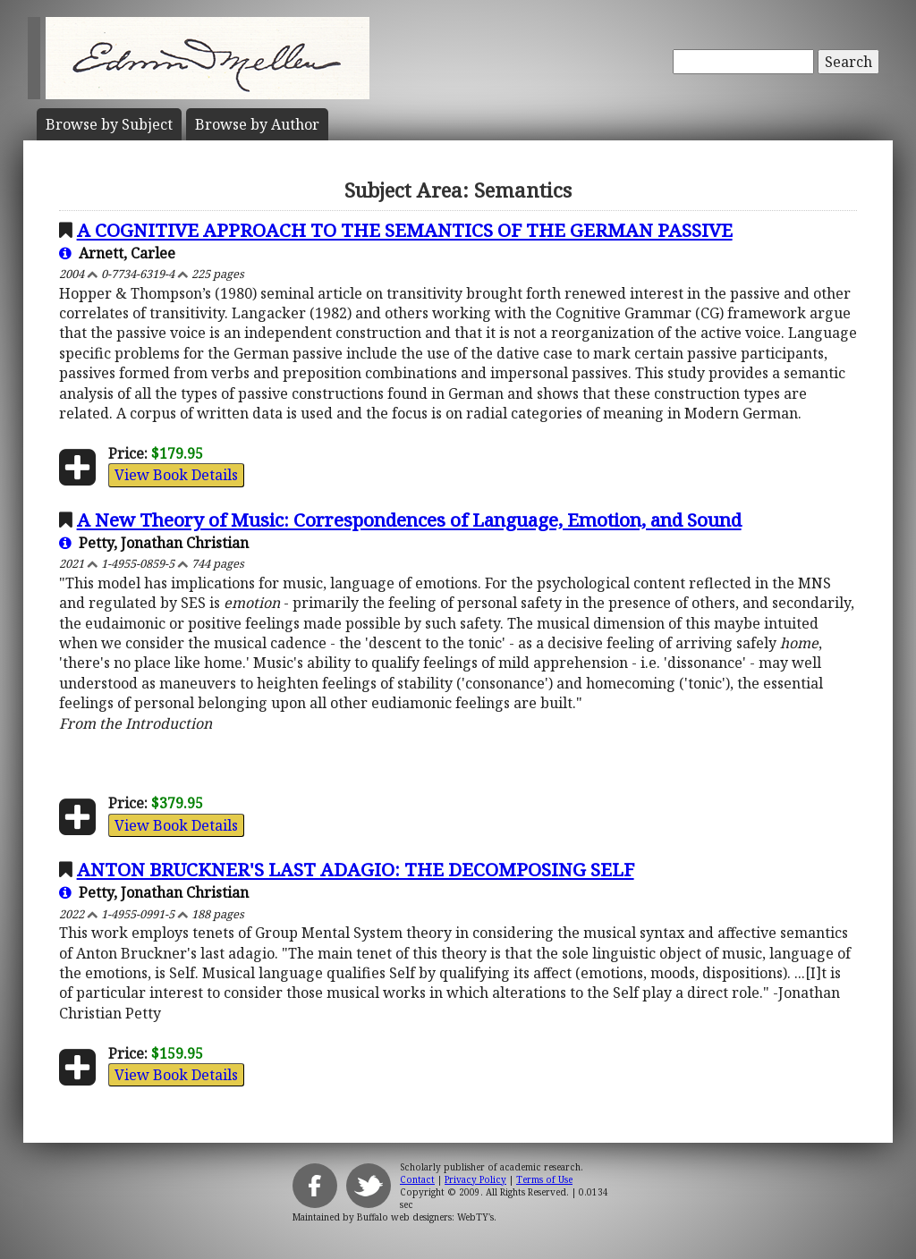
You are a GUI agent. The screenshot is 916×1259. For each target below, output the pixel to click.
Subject (109, 124)
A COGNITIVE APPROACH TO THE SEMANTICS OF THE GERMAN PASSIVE (405, 229)
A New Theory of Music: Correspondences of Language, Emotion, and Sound (409, 519)
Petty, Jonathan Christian (154, 543)
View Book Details (176, 475)
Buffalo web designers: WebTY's (425, 1217)
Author (257, 124)
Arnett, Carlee (117, 253)
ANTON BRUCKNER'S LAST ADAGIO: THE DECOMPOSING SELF (355, 869)
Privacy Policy (475, 1179)
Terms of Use (544, 1179)
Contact (417, 1179)
